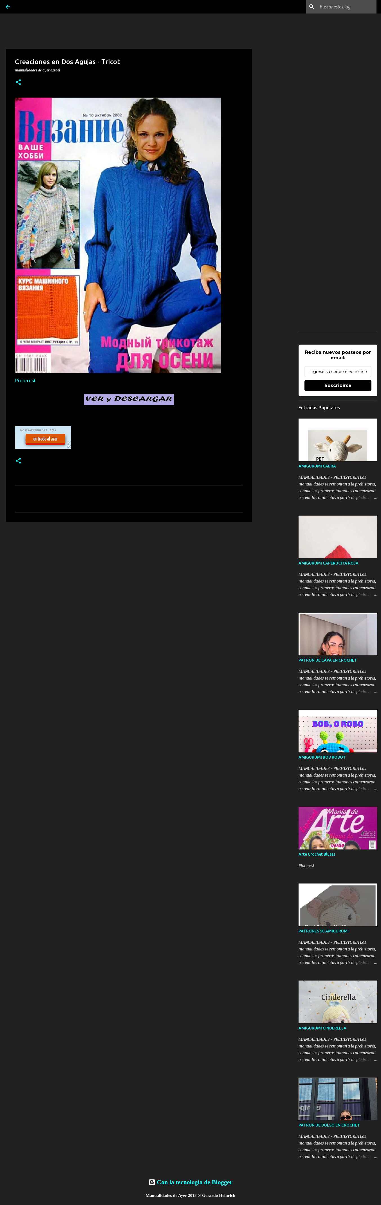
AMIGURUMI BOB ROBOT (322, 757)
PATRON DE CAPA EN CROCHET (328, 660)
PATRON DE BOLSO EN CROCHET (329, 1125)
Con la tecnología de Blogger (190, 1182)
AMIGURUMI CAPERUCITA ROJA (328, 563)
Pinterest (25, 380)
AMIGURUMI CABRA (317, 466)
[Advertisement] (129, 569)
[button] (18, 82)
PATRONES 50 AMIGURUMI (324, 931)
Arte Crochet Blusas (317, 854)
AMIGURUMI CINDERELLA (322, 1028)
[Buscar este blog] (346, 7)
